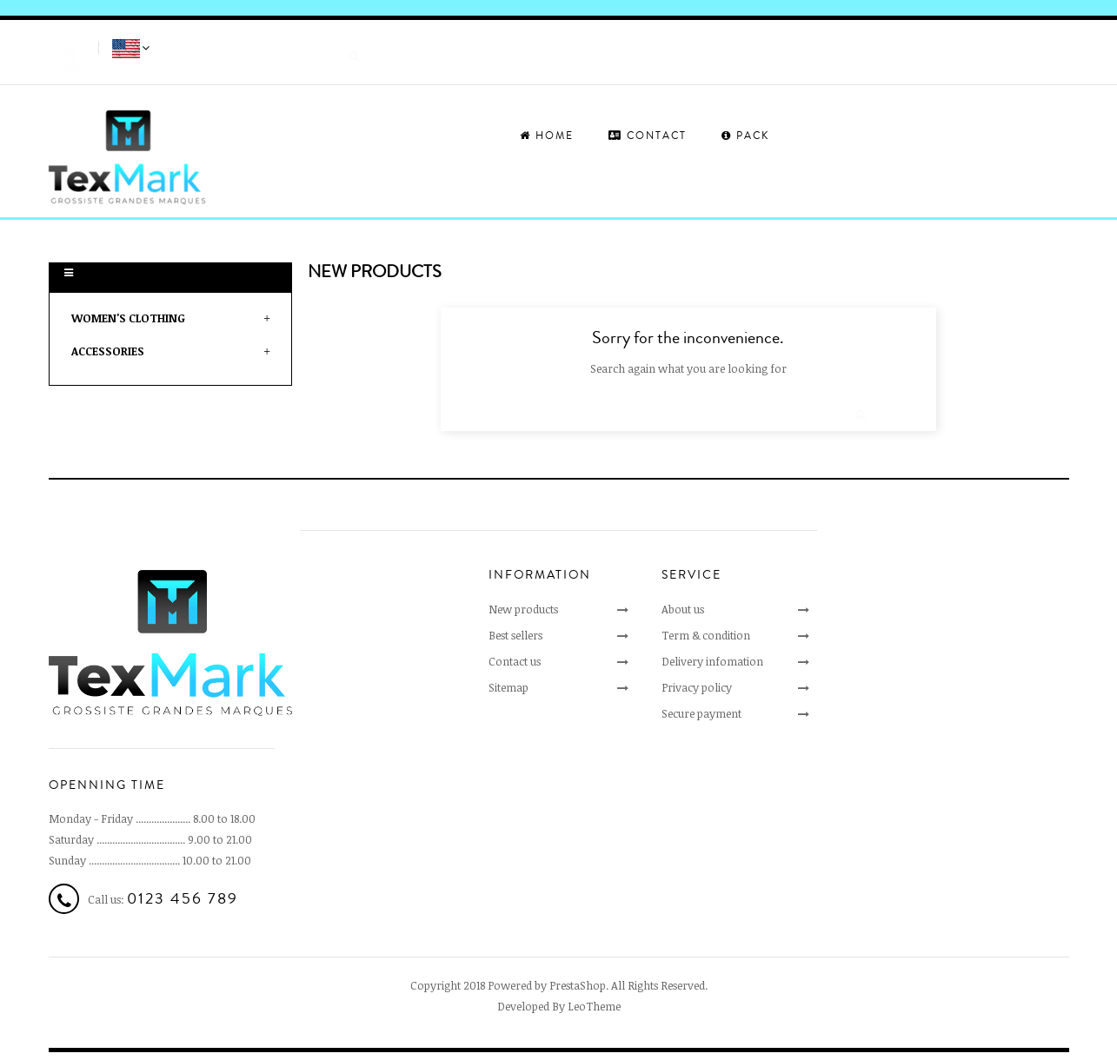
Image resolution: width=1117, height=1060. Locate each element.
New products (523, 609)
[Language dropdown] (132, 49)
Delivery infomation (712, 661)
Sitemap (509, 687)
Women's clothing (128, 318)
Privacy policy (697, 687)
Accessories (107, 351)
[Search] (266, 47)
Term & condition (706, 635)
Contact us (515, 661)
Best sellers (515, 635)
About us (683, 609)
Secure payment (701, 713)
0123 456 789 (182, 898)
